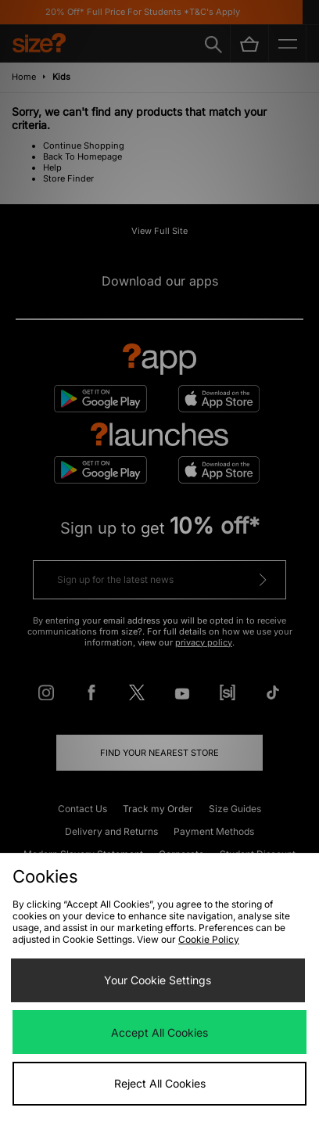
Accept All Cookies (159, 1032)
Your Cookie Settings (157, 980)
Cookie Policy (208, 939)
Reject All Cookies (160, 1083)
